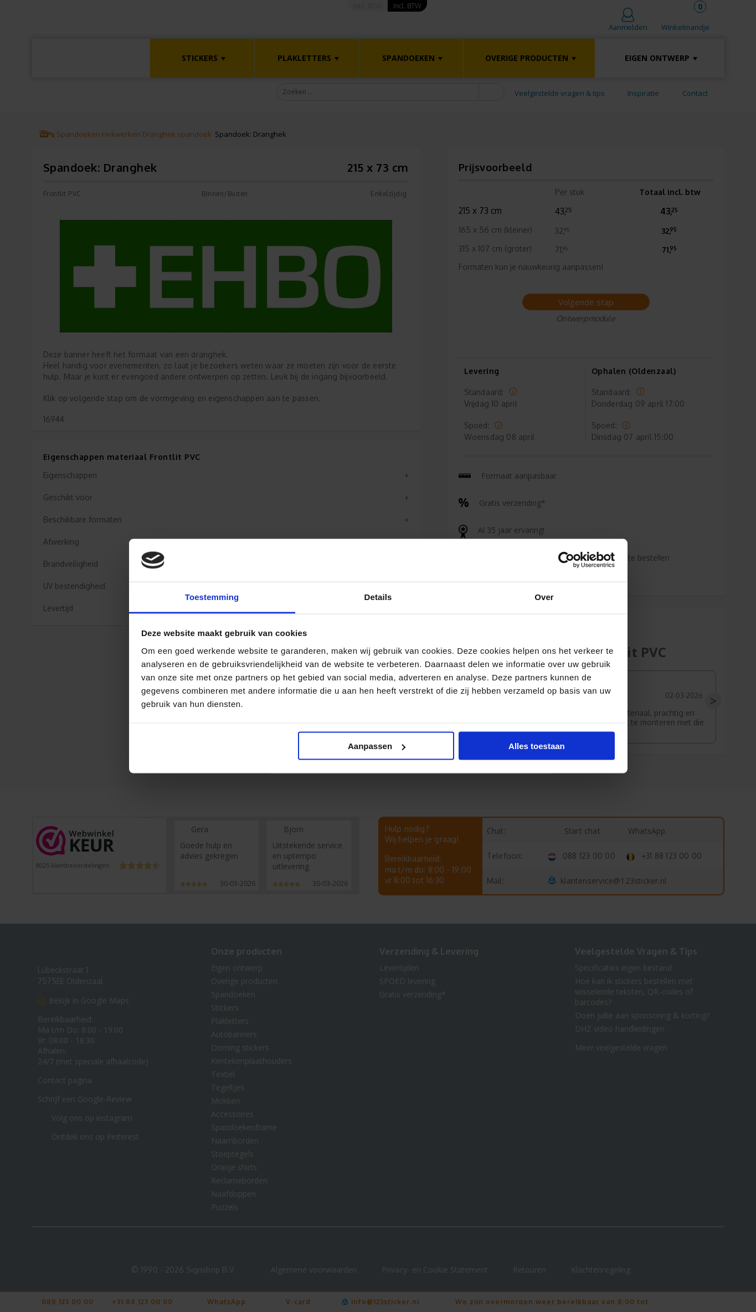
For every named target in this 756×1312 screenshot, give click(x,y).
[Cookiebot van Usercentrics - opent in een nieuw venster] (566, 560)
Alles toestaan (536, 746)
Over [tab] (544, 596)
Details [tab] (378, 596)
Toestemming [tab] (212, 596)
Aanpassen (376, 746)
